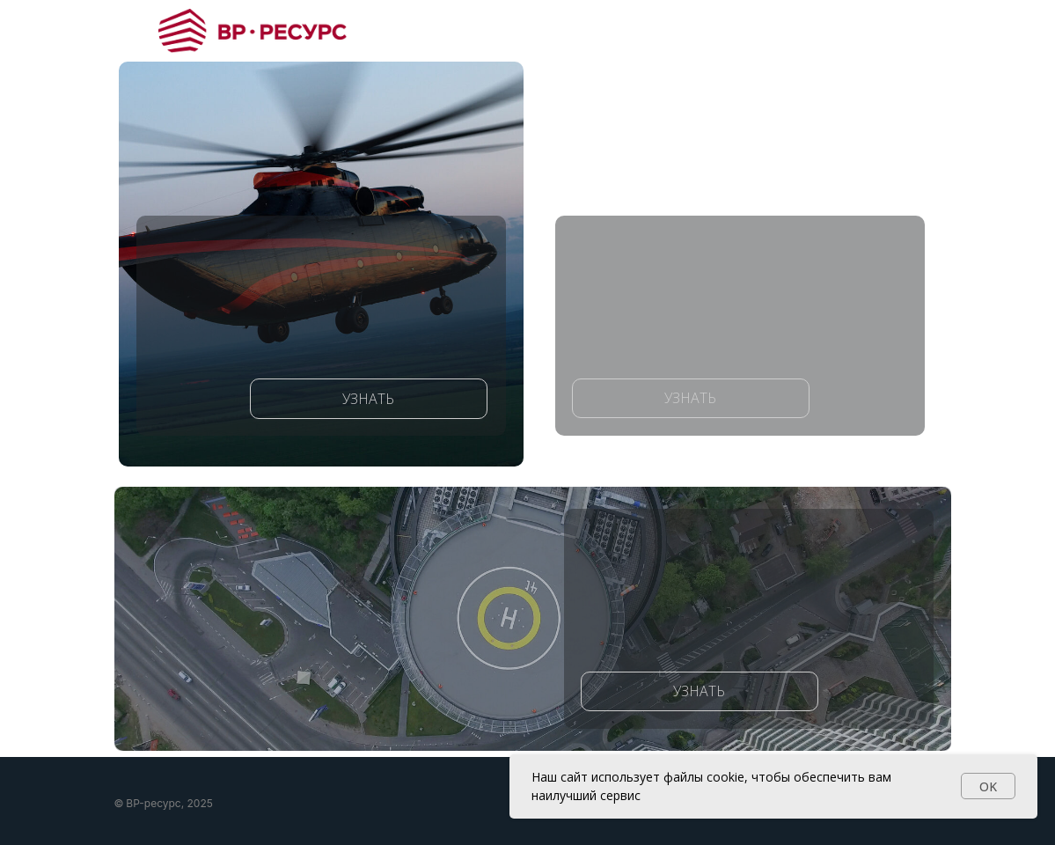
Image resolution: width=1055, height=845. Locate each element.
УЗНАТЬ (368, 398)
